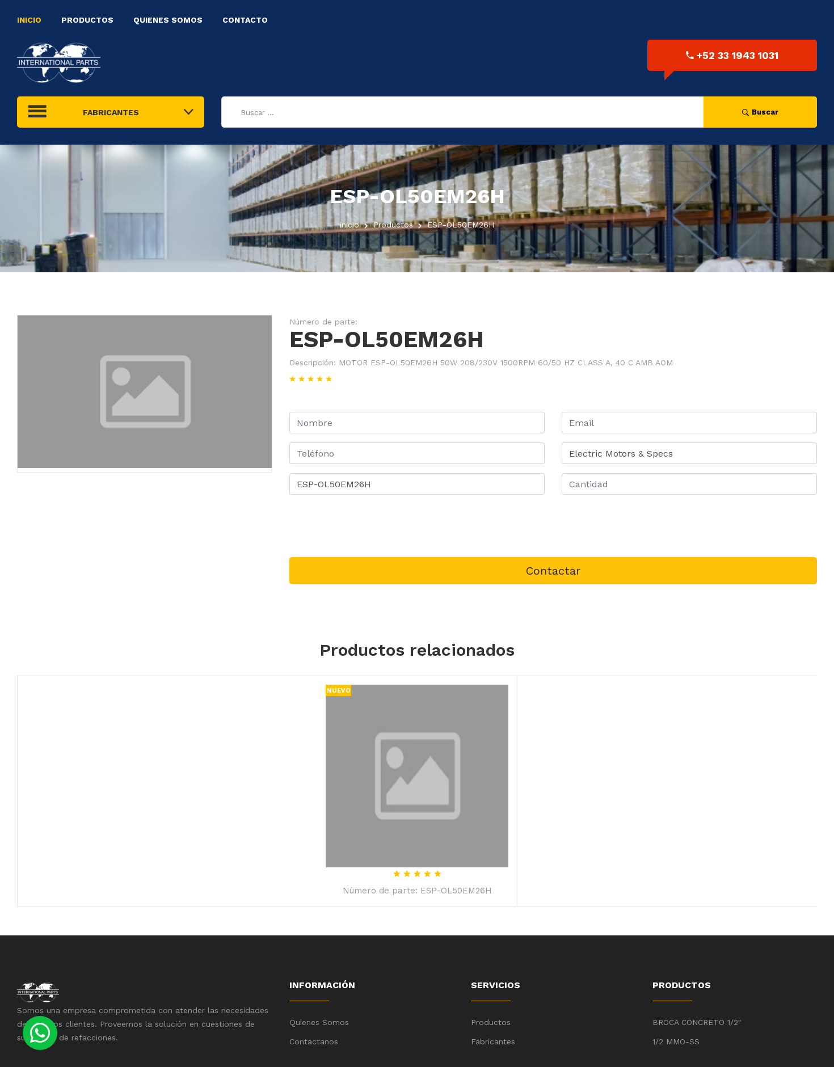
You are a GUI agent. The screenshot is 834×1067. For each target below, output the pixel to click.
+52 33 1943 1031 (732, 55)
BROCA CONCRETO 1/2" (697, 1022)
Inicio (29, 19)
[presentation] (375, 526)
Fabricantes (493, 1041)
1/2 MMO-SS (676, 1041)
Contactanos (313, 1041)
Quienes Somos (168, 19)
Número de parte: (323, 321)
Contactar (553, 570)
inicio (349, 224)
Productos (87, 19)
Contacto (245, 19)
